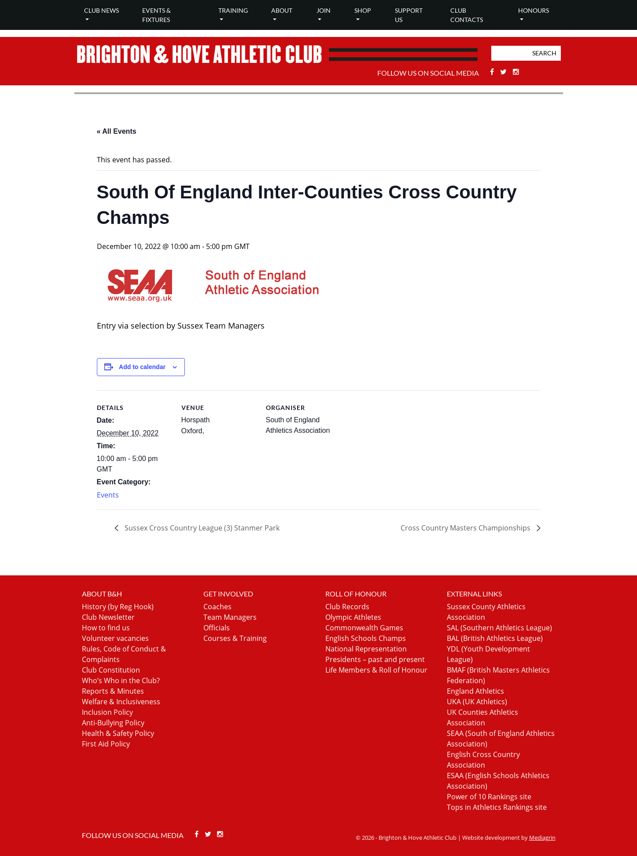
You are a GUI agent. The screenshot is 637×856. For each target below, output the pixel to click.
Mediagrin (542, 837)
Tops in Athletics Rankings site (497, 807)
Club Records (347, 606)
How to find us (106, 628)
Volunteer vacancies (115, 638)
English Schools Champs (365, 638)
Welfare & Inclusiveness (121, 701)
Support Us (409, 15)
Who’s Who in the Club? (121, 680)
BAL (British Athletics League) (495, 638)
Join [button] (324, 10)
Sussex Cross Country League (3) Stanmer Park (201, 528)
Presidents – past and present (375, 659)
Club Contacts (466, 15)
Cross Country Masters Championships (466, 528)
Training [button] (233, 10)
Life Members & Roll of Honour (376, 670)
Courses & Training (235, 638)
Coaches (217, 606)
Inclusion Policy (107, 712)
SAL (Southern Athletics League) (499, 628)
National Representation (366, 649)
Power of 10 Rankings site (489, 796)
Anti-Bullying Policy (113, 723)
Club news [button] (101, 10)
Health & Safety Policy (118, 733)
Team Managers (230, 617)
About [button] (281, 10)
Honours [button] (533, 10)
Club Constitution (111, 670)
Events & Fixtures (156, 15)
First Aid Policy (106, 744)
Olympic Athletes (353, 617)
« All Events (116, 131)
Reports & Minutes (113, 691)
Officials (216, 628)
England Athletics (475, 691)
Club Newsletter (108, 617)
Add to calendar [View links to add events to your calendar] (142, 366)
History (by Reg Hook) (118, 606)
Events (108, 495)
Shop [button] (362, 10)
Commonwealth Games (364, 628)
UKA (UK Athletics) (477, 701)
